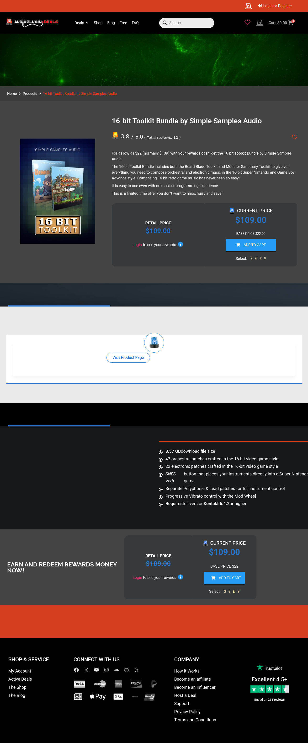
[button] (128, 358)
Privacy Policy (187, 711)
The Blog (16, 695)
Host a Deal (185, 695)
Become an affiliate (192, 679)
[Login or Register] (275, 6)
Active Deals (20, 679)
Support (181, 703)
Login (137, 244)
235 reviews (276, 699)
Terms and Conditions (195, 719)
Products (30, 94)
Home (12, 94)
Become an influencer (194, 687)
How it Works (186, 670)
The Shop (17, 687)
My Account (19, 670)
